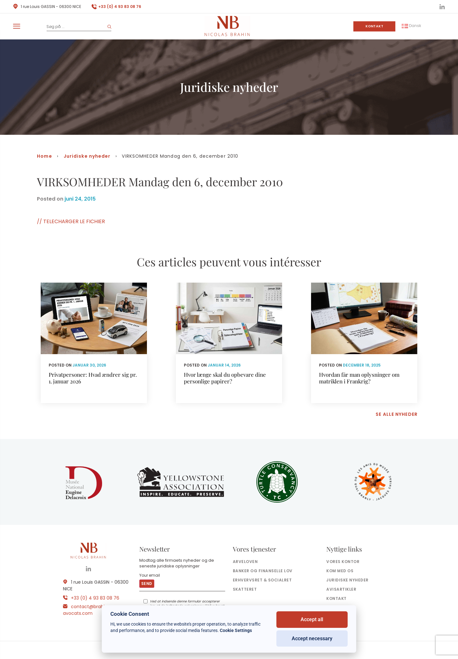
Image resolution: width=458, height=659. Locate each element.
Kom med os (339, 570)
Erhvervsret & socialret (262, 580)
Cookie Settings (236, 630)
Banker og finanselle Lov (263, 570)
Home (44, 156)
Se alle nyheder (397, 414)
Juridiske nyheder (87, 156)
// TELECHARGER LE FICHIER (71, 221)
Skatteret (245, 589)
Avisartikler (341, 589)
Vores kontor (342, 561)
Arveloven (245, 561)
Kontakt (374, 26)
